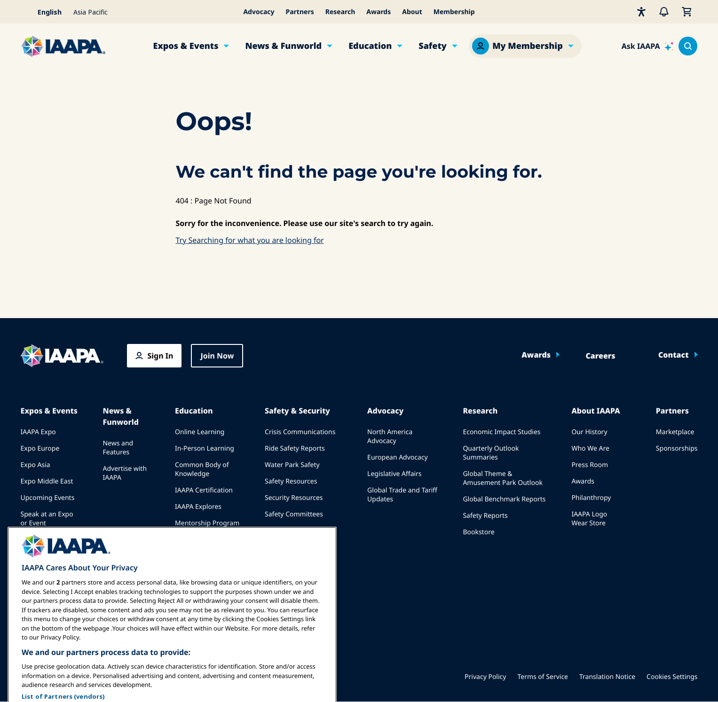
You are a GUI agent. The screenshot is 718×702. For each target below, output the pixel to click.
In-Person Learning (204, 448)
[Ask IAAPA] (648, 46)
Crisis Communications (300, 432)
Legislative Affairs (394, 473)
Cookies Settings (672, 676)
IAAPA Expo (38, 432)
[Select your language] (44, 11)
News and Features (118, 448)
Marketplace (675, 432)
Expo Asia (35, 464)
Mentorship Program (207, 523)
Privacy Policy (485, 676)
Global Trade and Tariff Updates (402, 495)
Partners (300, 12)
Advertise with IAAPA (125, 473)
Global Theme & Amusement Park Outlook (503, 478)
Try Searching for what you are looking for (250, 240)
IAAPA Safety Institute (298, 530)
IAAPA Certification (204, 490)
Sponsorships (677, 448)
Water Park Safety (292, 464)
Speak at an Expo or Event (47, 519)
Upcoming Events (48, 497)
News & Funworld (283, 46)
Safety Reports (485, 515)
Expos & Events (186, 46)
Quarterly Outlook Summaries (491, 453)
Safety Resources (291, 481)
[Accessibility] (641, 11)
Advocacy (258, 12)
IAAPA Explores (198, 506)
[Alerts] (664, 11)
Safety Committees (294, 514)
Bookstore (478, 532)
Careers (600, 355)
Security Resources (294, 497)
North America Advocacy (389, 436)
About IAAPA (595, 411)
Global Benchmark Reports (504, 499)
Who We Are (590, 448)
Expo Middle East (47, 481)
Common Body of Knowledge (202, 469)
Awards (378, 12)
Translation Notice (607, 676)
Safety (432, 46)
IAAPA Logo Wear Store (589, 519)
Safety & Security (297, 411)
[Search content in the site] (688, 46)
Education (370, 46)
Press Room (589, 464)
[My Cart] (686, 11)
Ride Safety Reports (295, 448)
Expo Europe (40, 448)
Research (340, 12)
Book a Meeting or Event (49, 544)
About (412, 12)
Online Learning (199, 432)
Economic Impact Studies (501, 432)
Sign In (161, 356)
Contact (673, 354)
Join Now (217, 356)
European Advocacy (397, 457)
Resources (190, 539)
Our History (589, 432)
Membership (454, 12)
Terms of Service (542, 676)
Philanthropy (591, 497)
